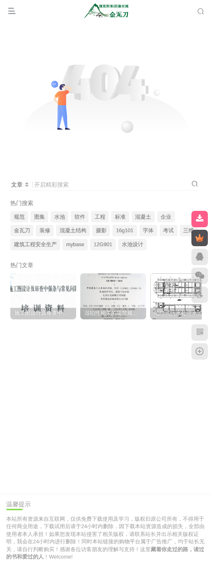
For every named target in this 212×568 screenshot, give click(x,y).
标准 (120, 217)
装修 (45, 230)
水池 (59, 217)
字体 (148, 230)
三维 (188, 230)
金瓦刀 (22, 230)
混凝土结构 (73, 230)
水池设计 (132, 244)
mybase (75, 244)
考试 (168, 230)
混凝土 (143, 217)
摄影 (101, 230)
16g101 (124, 230)
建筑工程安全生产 (35, 244)
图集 (39, 217)
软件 (80, 217)
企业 (166, 217)
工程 (100, 217)
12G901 (103, 244)
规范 (19, 217)
